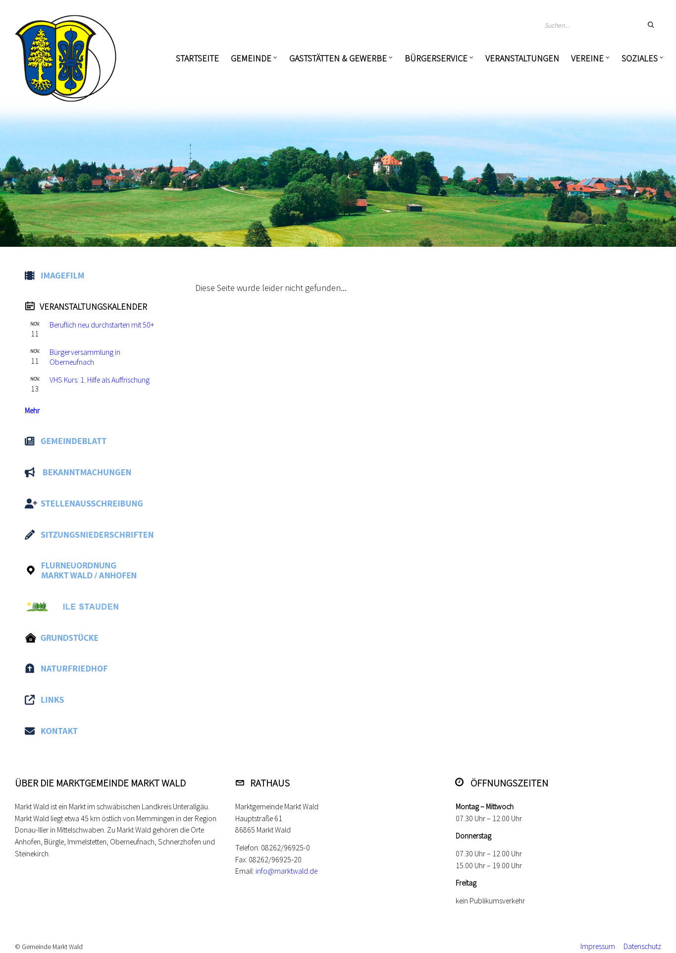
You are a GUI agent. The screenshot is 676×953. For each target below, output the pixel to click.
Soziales (640, 58)
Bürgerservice (436, 58)
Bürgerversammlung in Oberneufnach (85, 357)
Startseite (197, 58)
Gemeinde (251, 58)
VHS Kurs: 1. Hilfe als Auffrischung (100, 380)
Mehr (32, 410)
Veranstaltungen (522, 58)
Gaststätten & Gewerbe (338, 58)
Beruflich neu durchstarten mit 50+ (102, 325)
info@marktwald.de (286, 871)
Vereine (587, 58)
